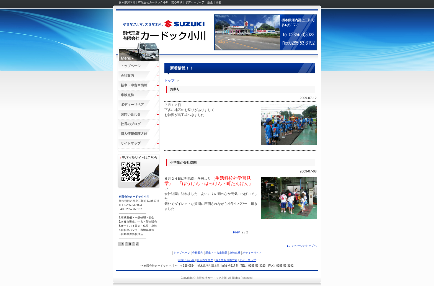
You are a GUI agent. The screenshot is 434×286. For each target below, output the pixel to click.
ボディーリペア (132, 105)
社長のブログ (131, 124)
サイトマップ (131, 143)
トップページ (131, 66)
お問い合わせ (131, 114)
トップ (169, 81)
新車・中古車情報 (134, 85)
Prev (236, 232)
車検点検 (127, 95)
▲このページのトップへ (301, 245)
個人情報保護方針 (134, 134)
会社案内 (127, 76)
